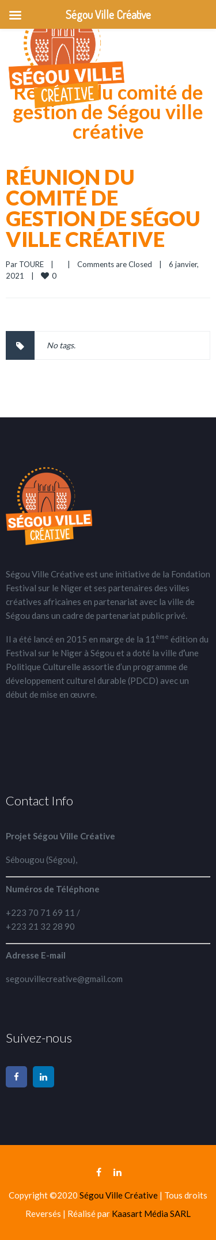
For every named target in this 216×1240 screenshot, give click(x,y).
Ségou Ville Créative (119, 1195)
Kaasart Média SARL (151, 1213)
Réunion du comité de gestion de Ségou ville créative (103, 208)
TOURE (31, 264)
